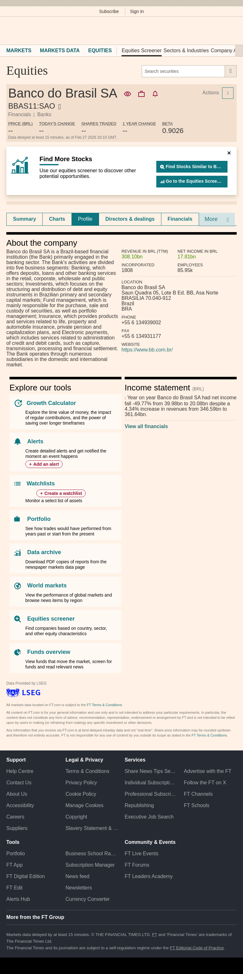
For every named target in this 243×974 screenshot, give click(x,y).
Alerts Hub (18, 899)
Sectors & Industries (186, 50)
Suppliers (17, 828)
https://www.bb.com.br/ (147, 349)
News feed (77, 876)
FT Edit (14, 887)
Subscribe (109, 11)
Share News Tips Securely (151, 771)
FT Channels (198, 794)
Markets (18, 50)
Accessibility (20, 805)
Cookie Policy (80, 794)
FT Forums (137, 865)
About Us (16, 794)
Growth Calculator (51, 403)
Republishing (139, 805)
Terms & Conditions (87, 771)
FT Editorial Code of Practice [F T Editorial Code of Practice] (197, 948)
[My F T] (230, 30)
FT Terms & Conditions (104, 705)
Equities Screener (141, 50)
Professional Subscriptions (151, 794)
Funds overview (48, 652)
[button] (9, 30)
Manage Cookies (84, 805)
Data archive (44, 552)
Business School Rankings (91, 853)
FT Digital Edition (25, 876)
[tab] (24, 219)
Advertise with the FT (207, 771)
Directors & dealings (130, 219)
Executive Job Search (149, 816)
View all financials (146, 426)
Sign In (137, 11)
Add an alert (46, 464)
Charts (57, 219)
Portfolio (39, 519)
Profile (85, 219)
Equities (100, 50)
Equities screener (51, 619)
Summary (24, 219)
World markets (47, 585)
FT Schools (196, 805)
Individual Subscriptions (151, 782)
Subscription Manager (90, 865)
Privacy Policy (81, 782)
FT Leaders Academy (149, 876)
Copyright (76, 816)
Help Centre (19, 771)
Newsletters (78, 887)
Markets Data (60, 50)
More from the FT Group (35, 917)
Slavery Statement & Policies (91, 828)
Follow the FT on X (205, 782)
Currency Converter (87, 899)
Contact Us (18, 782)
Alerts (35, 441)
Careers (15, 816)
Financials (180, 219)
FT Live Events (141, 853)
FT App (14, 865)
